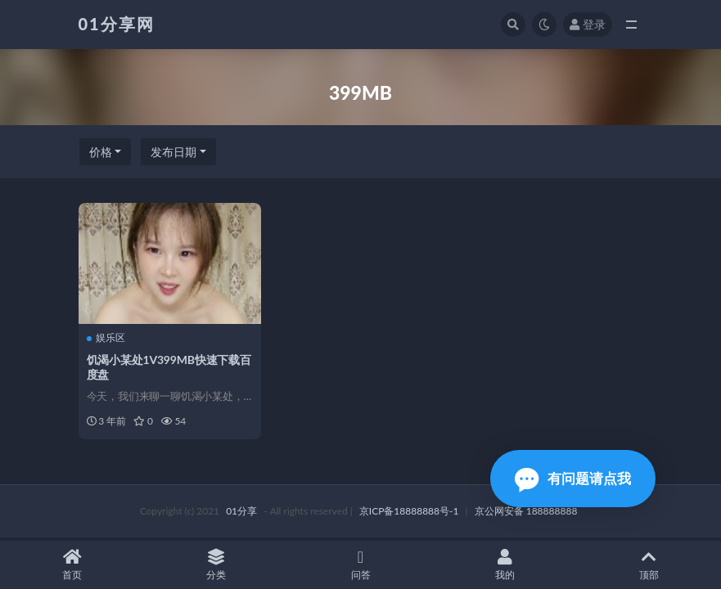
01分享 (241, 511)
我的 (505, 565)
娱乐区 (106, 338)
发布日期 (173, 152)
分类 (216, 565)
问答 (360, 565)
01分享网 (117, 24)
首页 (72, 565)
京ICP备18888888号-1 (409, 511)
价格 (100, 152)
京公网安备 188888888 (526, 511)
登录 (588, 24)
